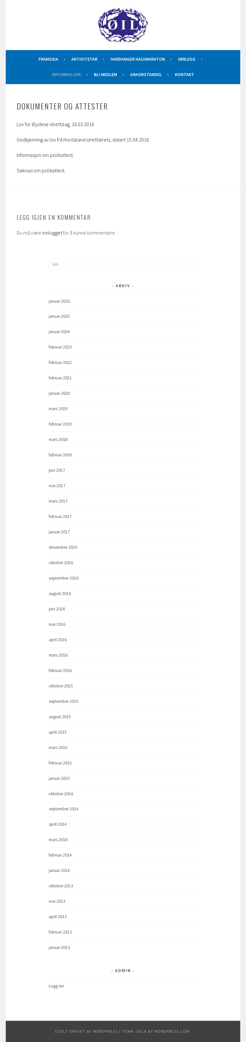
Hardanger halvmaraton (138, 59)
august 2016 (60, 593)
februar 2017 (60, 516)
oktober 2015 (61, 686)
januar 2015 (59, 778)
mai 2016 (57, 624)
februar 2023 (60, 347)
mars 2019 (58, 408)
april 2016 (58, 639)
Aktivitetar (84, 59)
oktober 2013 (61, 886)
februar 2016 (60, 670)
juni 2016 (57, 609)
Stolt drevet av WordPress (86, 1031)
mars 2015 (58, 747)
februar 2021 (60, 378)
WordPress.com (172, 1031)
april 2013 (58, 916)
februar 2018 (60, 455)
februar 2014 (60, 855)
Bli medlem (105, 74)
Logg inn (56, 986)
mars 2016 (58, 655)
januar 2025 (59, 316)
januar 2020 (59, 393)
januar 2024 (59, 331)
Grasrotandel (146, 74)
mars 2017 (58, 501)
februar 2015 (60, 763)
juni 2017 (57, 470)
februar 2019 (60, 424)
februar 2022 (60, 362)
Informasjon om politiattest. (45, 155)
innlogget (52, 232)
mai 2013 (57, 901)
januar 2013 (59, 947)
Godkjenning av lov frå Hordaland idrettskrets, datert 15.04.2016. (83, 139)
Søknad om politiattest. (41, 170)
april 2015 (58, 732)
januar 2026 (59, 301)
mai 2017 (57, 485)
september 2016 (63, 578)
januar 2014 (59, 870)
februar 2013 (60, 932)
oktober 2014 (61, 794)
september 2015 (63, 701)
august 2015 (60, 716)
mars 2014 (58, 839)
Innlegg (186, 59)
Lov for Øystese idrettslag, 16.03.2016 (55, 124)
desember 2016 (63, 547)
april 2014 (58, 824)
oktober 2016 (61, 562)
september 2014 (63, 809)
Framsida (48, 59)
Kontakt (184, 74)
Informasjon (66, 74)
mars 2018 (58, 439)
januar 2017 (59, 532)
